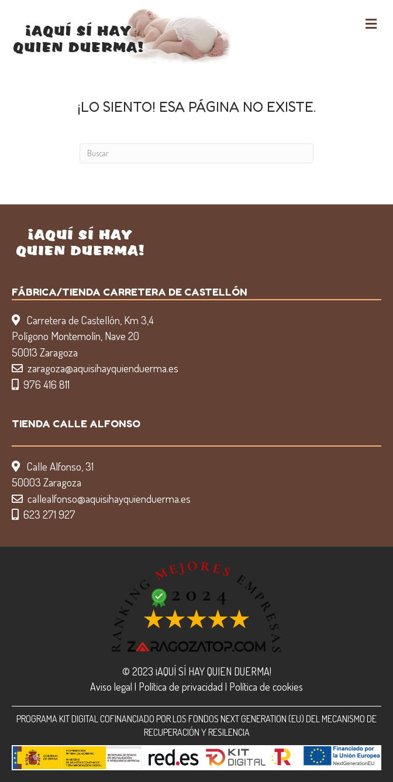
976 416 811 (46, 384)
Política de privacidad (181, 686)
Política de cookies (266, 686)
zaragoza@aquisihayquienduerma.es (102, 368)
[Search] (196, 153)
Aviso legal (111, 686)
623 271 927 (49, 514)
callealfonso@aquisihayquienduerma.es (109, 498)
